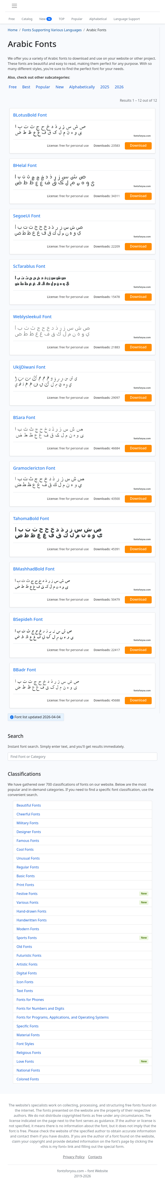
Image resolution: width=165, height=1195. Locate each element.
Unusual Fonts (28, 858)
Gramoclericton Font (34, 468)
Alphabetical (98, 19)
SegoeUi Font (26, 216)
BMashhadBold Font (34, 569)
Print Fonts (25, 884)
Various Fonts (27, 902)
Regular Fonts (28, 867)
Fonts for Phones (30, 999)
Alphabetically (82, 86)
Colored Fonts (28, 1079)
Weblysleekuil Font (32, 316)
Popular (76, 19)
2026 (119, 86)
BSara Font (24, 417)
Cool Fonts (25, 849)
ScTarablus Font (29, 266)
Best (26, 86)
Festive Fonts (27, 893)
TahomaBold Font (31, 518)
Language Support (127, 19)
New (45, 19)
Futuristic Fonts (29, 955)
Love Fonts (25, 1061)
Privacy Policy (74, 1156)
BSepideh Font (28, 619)
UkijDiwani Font (29, 367)
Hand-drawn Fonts (31, 911)
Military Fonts (27, 823)
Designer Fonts (29, 831)
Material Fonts (28, 1035)
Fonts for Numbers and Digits (40, 1008)
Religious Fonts (29, 1052)
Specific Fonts (27, 1026)
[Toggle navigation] (14, 6)
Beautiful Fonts (29, 805)
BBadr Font (24, 670)
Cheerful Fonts (28, 814)
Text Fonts (25, 990)
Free (12, 19)
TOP (61, 19)
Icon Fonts (25, 982)
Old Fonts (24, 946)
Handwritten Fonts (32, 920)
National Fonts (28, 1070)
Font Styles (25, 1043)
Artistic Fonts (27, 964)
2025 (104, 86)
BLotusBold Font (30, 115)
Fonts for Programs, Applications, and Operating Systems (63, 1017)
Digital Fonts (27, 973)
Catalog (27, 19)
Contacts (95, 1156)
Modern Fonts (28, 929)
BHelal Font (25, 165)
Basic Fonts (26, 876)
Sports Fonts (27, 937)
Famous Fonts (28, 840)
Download (138, 145)
